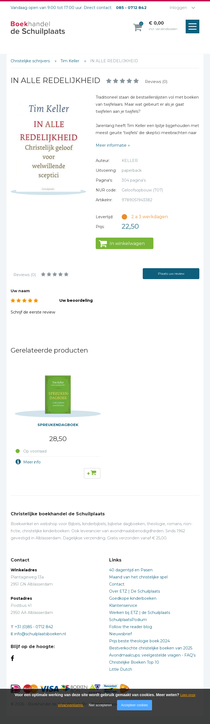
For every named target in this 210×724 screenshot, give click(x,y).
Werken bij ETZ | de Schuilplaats (139, 612)
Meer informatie (111, 145)
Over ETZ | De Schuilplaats (134, 591)
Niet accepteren (100, 705)
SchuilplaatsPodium (128, 619)
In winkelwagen (127, 243)
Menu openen (193, 27)
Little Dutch (120, 669)
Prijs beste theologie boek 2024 (139, 641)
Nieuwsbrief (120, 633)
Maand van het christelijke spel (138, 577)
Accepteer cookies (134, 705)
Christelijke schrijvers (31, 60)
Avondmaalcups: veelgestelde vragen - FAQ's (152, 655)
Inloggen (178, 7)
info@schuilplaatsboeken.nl (40, 633)
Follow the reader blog (130, 626)
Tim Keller (70, 60)
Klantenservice (123, 605)
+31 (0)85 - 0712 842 (34, 626)
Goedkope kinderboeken (132, 598)
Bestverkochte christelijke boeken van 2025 (150, 648)
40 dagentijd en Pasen (131, 570)
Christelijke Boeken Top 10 (134, 662)
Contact (116, 584)
